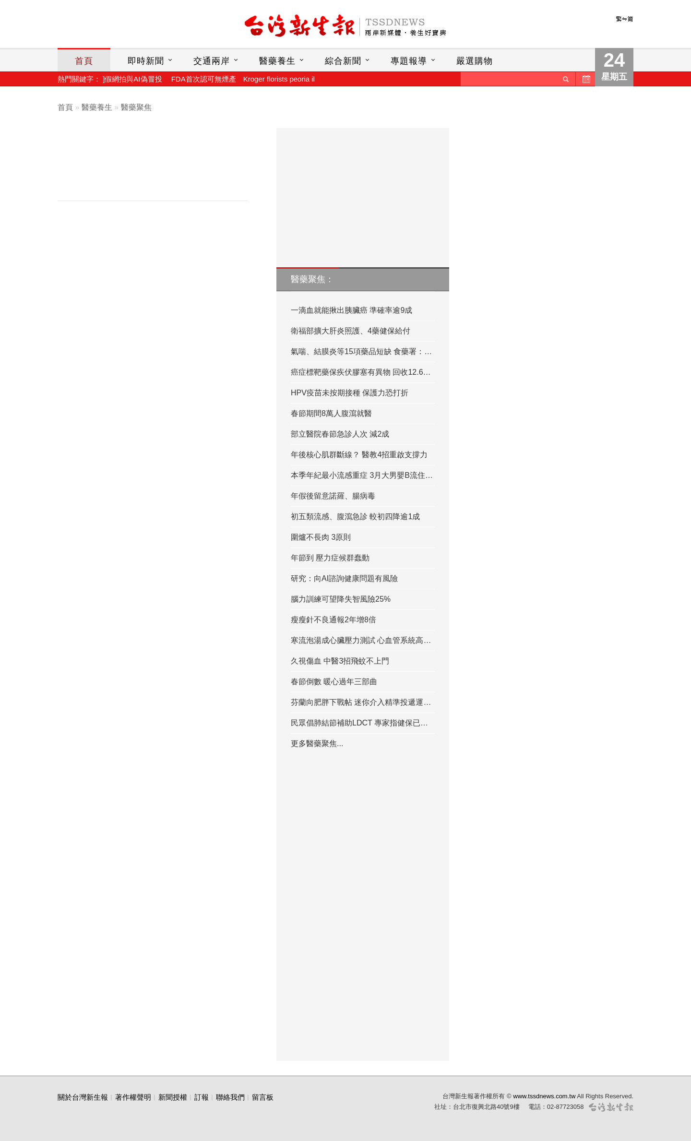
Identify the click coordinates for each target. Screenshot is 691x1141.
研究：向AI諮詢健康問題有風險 (344, 578)
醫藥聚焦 (136, 107)
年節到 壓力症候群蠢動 (330, 558)
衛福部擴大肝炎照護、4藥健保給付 (350, 331)
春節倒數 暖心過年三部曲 (334, 681)
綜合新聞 (343, 61)
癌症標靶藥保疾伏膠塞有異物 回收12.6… (361, 372)
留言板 (263, 1097)
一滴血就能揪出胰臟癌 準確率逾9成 (351, 310)
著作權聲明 (133, 1097)
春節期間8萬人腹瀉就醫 (331, 413)
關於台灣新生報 (83, 1097)
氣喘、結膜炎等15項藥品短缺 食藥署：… (361, 351)
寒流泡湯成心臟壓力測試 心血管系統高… (361, 640)
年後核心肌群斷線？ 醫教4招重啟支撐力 (359, 455)
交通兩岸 (211, 61)
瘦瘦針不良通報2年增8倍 (333, 620)
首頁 (84, 61)
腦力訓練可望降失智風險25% (341, 599)
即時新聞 (146, 61)
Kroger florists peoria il (279, 79)
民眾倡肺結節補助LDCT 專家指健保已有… (363, 723)
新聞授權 (172, 1097)
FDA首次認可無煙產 (203, 79)
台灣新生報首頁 (345, 26)
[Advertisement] (160, 166)
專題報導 (409, 61)
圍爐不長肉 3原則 (321, 537)
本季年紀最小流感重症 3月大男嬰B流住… (362, 475)
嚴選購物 (474, 61)
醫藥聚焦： (312, 279)
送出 (565, 79)
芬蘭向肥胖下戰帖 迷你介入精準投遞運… (361, 702)
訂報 (201, 1097)
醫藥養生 (277, 61)
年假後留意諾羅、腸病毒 (333, 496)
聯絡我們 (230, 1097)
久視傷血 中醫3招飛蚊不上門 (340, 661)
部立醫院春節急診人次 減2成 (340, 434)
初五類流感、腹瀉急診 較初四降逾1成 (355, 516)
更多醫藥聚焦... (317, 743)
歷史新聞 (585, 79)
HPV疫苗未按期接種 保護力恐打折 (349, 393)
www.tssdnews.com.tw (544, 1096)
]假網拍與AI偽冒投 (132, 79)
